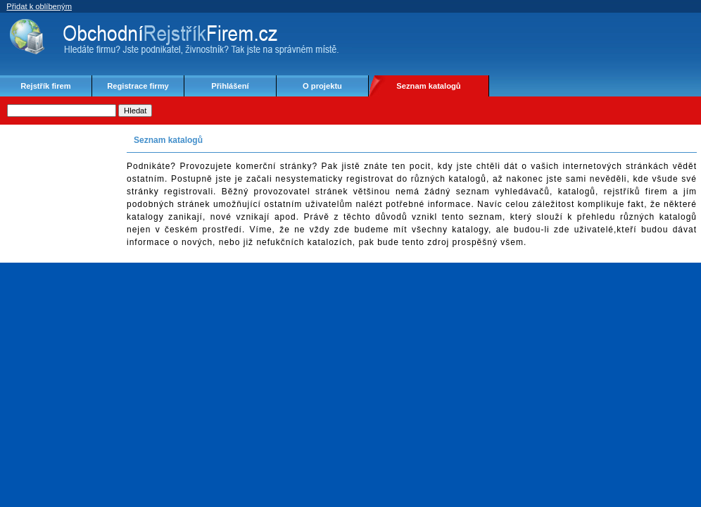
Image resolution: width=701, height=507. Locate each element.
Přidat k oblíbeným (39, 6)
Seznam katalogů (428, 86)
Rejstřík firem (45, 86)
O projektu (322, 86)
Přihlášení (229, 86)
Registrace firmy (138, 86)
